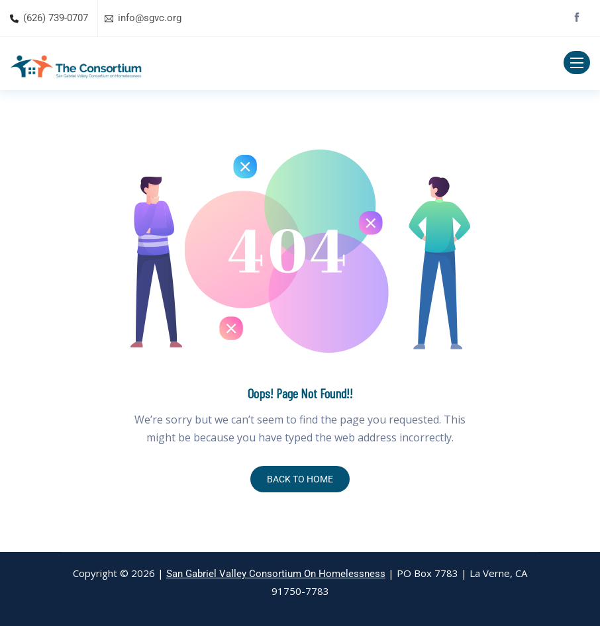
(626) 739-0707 (55, 18)
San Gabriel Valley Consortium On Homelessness (275, 574)
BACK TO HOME (300, 479)
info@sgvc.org (149, 18)
